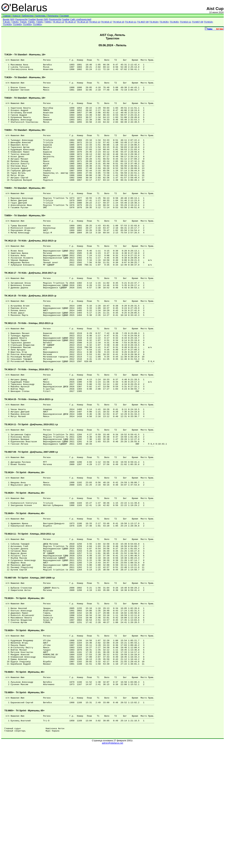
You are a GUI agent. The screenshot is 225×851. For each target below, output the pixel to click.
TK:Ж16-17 (70, 22)
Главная (7, 15)
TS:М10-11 (185, 22)
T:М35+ (31, 22)
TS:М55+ (27, 24)
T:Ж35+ (15, 22)
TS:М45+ (17, 24)
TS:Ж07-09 (143, 22)
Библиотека (27, 15)
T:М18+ (23, 22)
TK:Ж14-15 (82, 22)
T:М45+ (40, 22)
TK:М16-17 (106, 22)
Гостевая (64, 15)
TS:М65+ (37, 24)
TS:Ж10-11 (130, 22)
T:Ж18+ (7, 22)
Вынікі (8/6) (9, 19)
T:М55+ (48, 22)
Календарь (40, 15)
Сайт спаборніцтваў (80, 19)
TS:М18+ (208, 22)
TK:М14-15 (118, 22)
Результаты (53, 15)
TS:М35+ (7, 24)
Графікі (32, 19)
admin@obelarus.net (112, 848)
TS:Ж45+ (174, 22)
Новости (16, 15)
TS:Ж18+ (154, 22)
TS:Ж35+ (164, 22)
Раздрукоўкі (21, 19)
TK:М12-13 (94, 22)
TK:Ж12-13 (58, 22)
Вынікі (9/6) (42, 19)
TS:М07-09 (197, 22)
